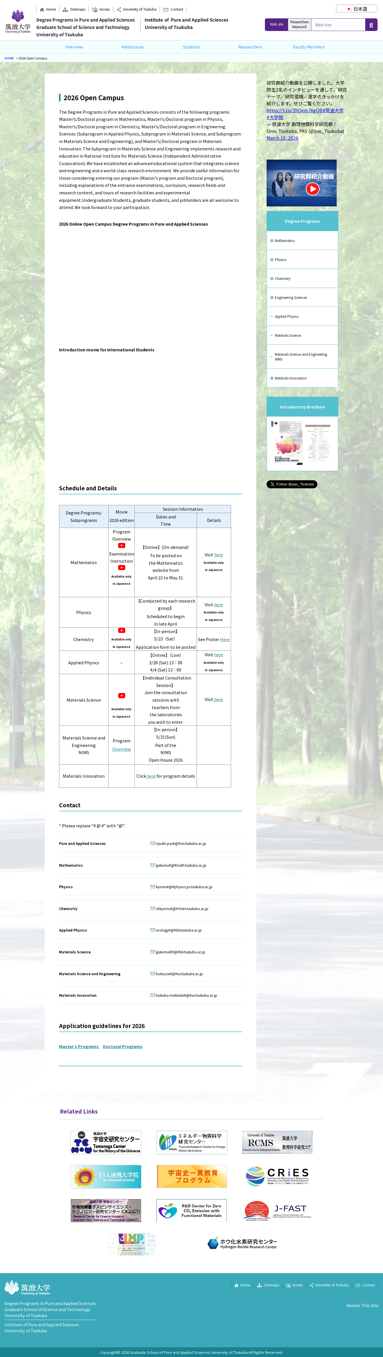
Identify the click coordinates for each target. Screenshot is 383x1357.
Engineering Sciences (291, 297)
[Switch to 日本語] (356, 8)
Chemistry (282, 278)
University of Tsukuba (137, 9)
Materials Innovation (291, 377)
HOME (9, 58)
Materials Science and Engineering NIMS (301, 356)
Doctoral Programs (122, 1046)
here (218, 554)
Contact (173, 9)
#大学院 (275, 117)
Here (225, 639)
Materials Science (288, 335)
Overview (74, 47)
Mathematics (285, 240)
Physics (280, 259)
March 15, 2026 (282, 137)
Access (101, 9)
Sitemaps (73, 9)
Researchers (250, 47)
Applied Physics (287, 316)
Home (48, 9)
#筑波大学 (333, 110)
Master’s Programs (79, 1046)
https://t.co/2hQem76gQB (295, 110)
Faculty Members (309, 47)
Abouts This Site (362, 1305)
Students (191, 47)
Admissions (133, 47)
